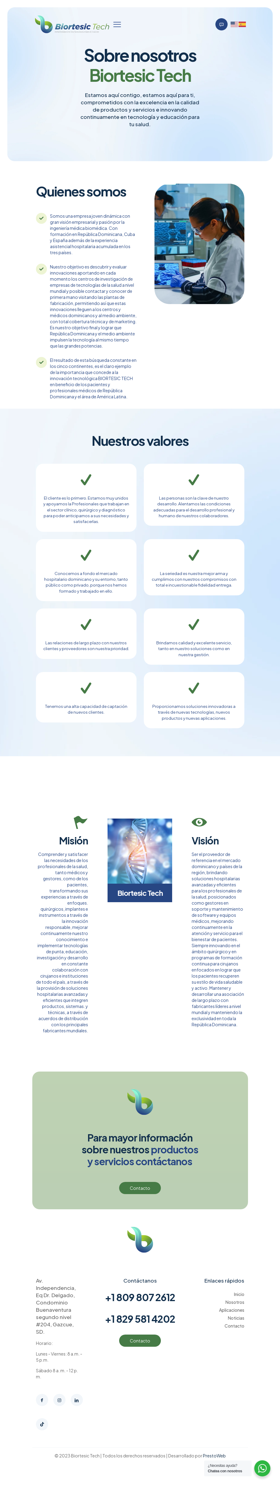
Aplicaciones (231, 1313)
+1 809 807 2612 (140, 1300)
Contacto (234, 1329)
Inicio (239, 1297)
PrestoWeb (214, 1458)
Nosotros (234, 1305)
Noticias (236, 1321)
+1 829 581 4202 (140, 1322)
